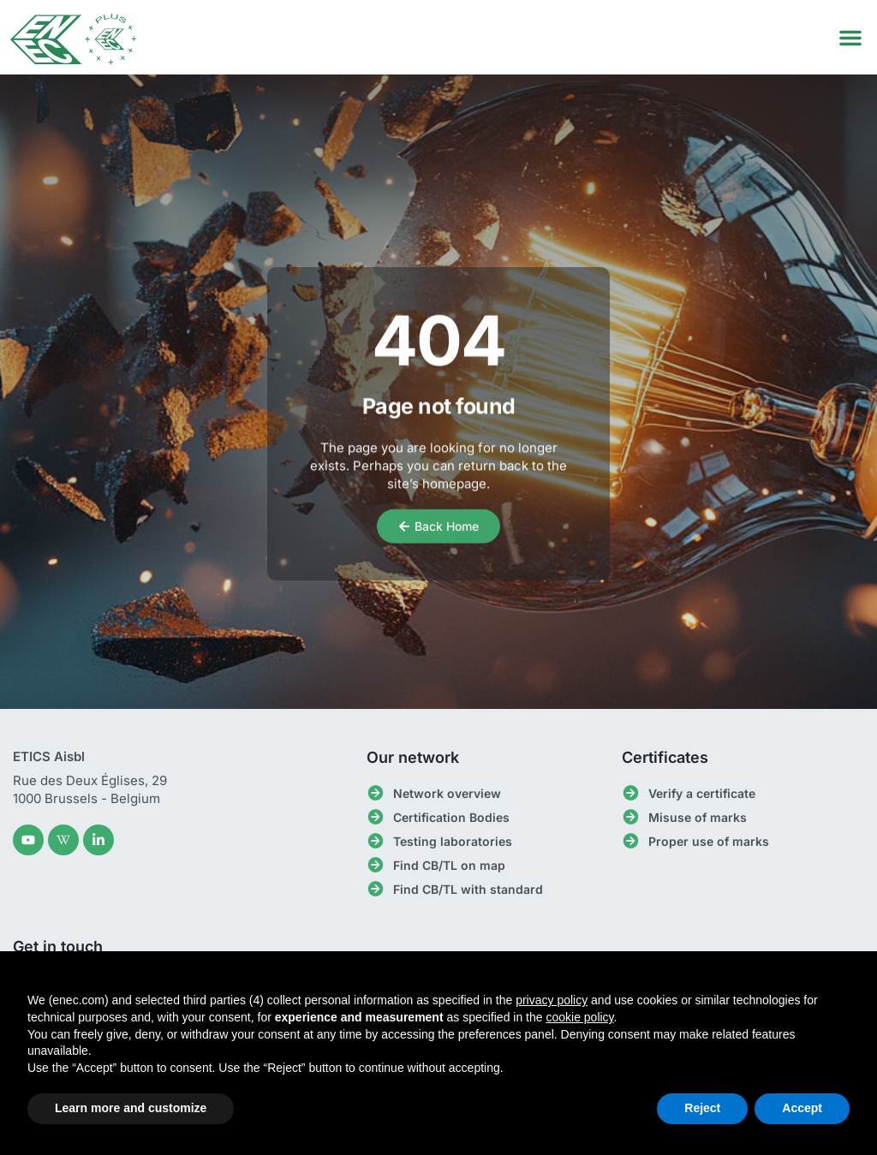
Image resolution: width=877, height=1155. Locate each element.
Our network (413, 757)
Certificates (665, 757)
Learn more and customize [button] (130, 1108)
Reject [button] (702, 1108)
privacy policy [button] (552, 1000)
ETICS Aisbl (49, 756)
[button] (850, 38)
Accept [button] (802, 1108)
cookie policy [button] (579, 1017)
